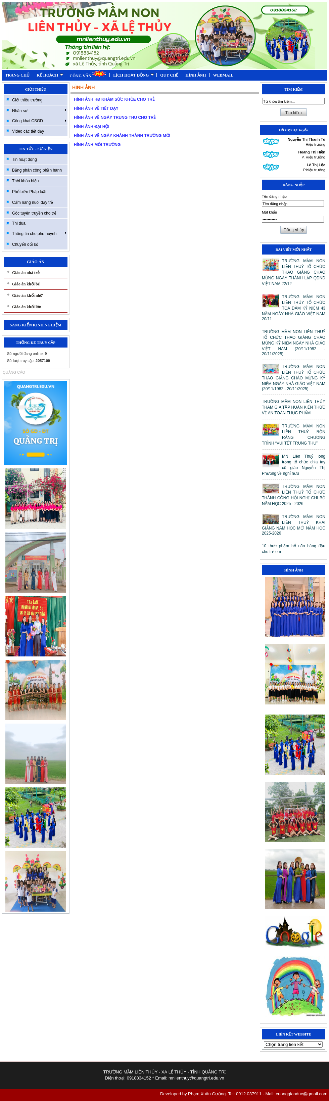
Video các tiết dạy (28, 131)
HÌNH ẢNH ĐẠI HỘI (91, 126)
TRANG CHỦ (17, 75)
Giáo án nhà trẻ (26, 272)
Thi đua (19, 223)
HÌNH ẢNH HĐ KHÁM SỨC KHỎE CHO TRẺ (114, 99)
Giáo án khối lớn (26, 307)
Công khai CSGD (39, 121)
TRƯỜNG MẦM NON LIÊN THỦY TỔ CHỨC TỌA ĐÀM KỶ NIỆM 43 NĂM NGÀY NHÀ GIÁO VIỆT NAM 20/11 (293, 307)
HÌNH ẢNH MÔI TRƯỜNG (97, 144)
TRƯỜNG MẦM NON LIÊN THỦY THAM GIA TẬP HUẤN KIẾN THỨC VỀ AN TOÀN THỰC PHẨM (293, 407)
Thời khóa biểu (25, 181)
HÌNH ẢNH (196, 75)
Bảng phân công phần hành (37, 170)
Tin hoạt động (24, 159)
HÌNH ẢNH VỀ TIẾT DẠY (96, 108)
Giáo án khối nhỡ (27, 295)
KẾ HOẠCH (50, 75)
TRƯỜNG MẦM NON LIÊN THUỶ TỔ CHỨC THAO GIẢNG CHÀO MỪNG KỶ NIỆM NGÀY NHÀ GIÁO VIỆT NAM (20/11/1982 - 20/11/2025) (293, 342)
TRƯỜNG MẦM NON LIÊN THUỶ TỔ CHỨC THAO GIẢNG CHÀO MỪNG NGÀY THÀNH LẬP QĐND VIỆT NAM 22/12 (293, 272)
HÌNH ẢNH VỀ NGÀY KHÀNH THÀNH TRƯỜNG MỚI (122, 135)
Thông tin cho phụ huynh (39, 233)
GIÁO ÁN (35, 262)
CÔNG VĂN (87, 74)
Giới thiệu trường (27, 100)
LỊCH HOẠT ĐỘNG (133, 75)
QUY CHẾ (169, 75)
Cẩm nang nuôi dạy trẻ (32, 202)
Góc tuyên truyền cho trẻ (34, 213)
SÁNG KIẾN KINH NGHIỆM (35, 325)
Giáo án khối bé (26, 284)
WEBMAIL (223, 75)
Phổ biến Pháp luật (29, 191)
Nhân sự (39, 110)
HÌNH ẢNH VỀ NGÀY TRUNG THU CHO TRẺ (115, 117)
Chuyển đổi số (25, 244)
